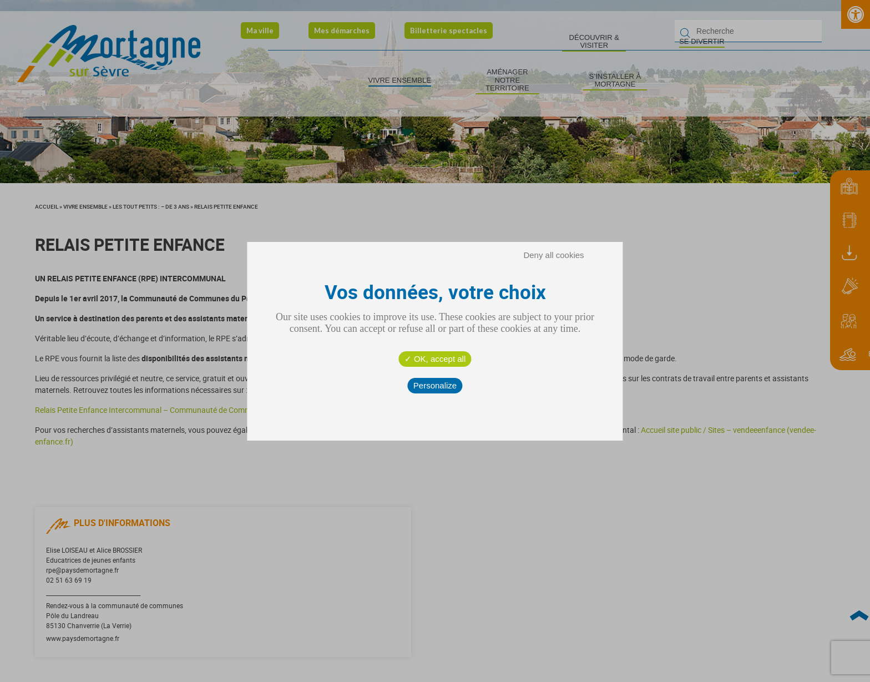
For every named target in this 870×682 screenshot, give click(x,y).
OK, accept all (435, 358)
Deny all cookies (553, 255)
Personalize (435, 385)
